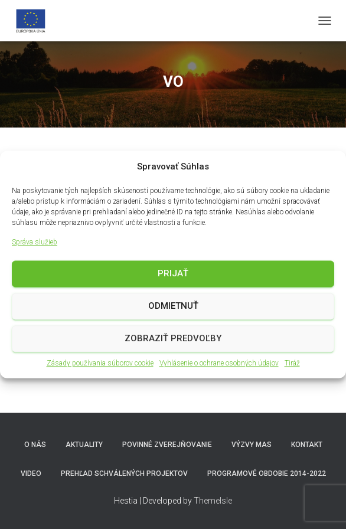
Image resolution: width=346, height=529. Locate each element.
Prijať (173, 274)
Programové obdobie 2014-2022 (266, 473)
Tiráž (292, 363)
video (31, 473)
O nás (35, 444)
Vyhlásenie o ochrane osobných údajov (219, 363)
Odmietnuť (173, 306)
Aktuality (84, 444)
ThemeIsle (213, 500)
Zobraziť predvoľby (173, 339)
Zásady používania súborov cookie (100, 363)
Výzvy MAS (251, 444)
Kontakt (306, 444)
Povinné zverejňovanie (167, 444)
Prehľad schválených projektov (124, 473)
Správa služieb (34, 243)
